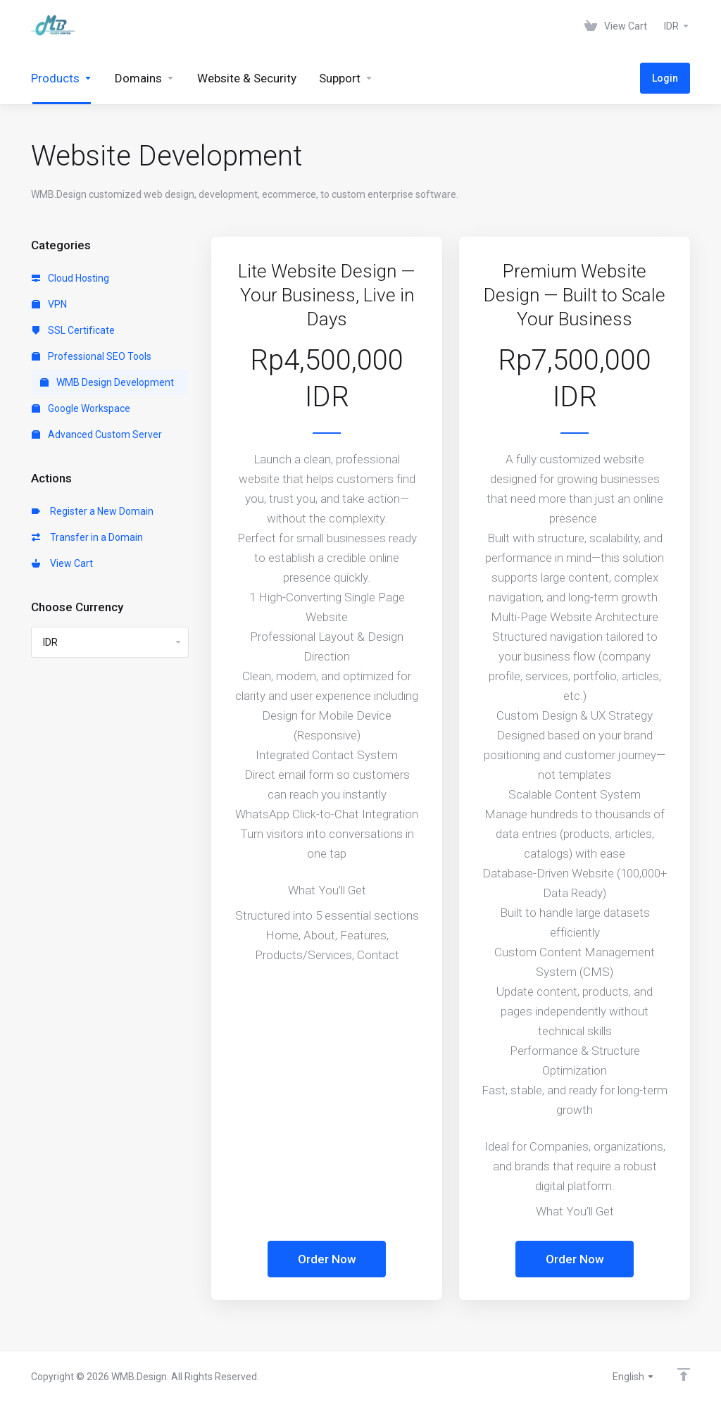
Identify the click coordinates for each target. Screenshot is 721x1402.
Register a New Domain (92, 511)
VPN (49, 304)
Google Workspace (81, 408)
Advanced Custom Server (97, 434)
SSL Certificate (73, 330)
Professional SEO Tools (91, 356)
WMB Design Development (107, 382)
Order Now (327, 1259)
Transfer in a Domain (87, 537)
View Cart (62, 563)
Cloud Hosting (70, 278)
